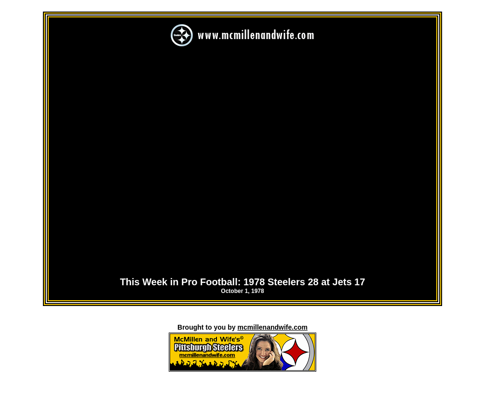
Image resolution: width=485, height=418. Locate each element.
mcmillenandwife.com (272, 327)
